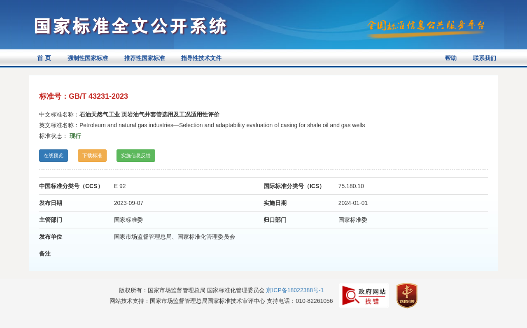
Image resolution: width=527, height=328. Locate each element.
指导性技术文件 (201, 58)
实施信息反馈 (136, 155)
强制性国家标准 (88, 58)
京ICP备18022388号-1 (295, 290)
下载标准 (92, 155)
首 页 (44, 57)
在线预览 (53, 155)
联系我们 (484, 58)
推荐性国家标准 (144, 58)
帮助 (451, 58)
